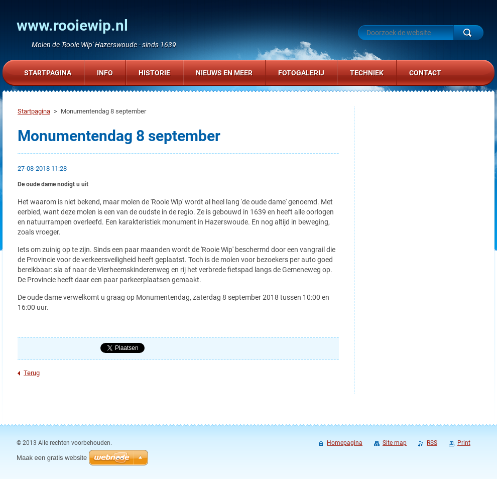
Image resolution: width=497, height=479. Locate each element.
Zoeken (468, 32)
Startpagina (34, 111)
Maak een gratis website (52, 457)
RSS (432, 442)
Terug (32, 373)
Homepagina (344, 442)
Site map (395, 442)
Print (463, 442)
